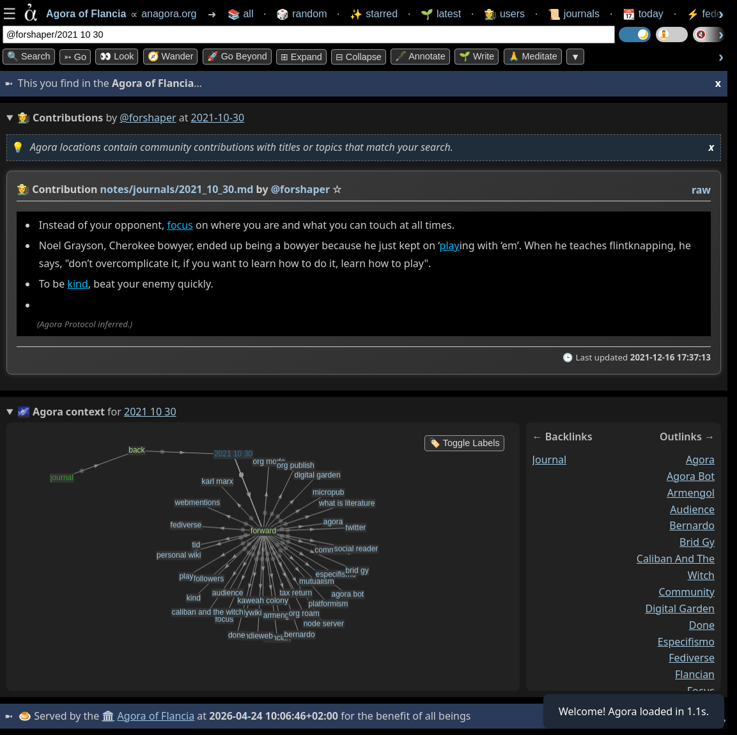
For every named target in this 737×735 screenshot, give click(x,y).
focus (179, 225)
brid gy (697, 542)
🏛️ (108, 716)
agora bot (691, 475)
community (686, 591)
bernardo (692, 525)
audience (692, 509)
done (702, 624)
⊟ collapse (359, 57)
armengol (691, 492)
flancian (695, 674)
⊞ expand (301, 57)
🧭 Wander (171, 56)
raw (701, 190)
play (450, 245)
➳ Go (75, 57)
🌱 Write (476, 56)
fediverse (692, 658)
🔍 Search (28, 56)
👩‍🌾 (23, 189)
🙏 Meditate (532, 56)
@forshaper (148, 118)
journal (549, 459)
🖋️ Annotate (420, 56)
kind (77, 284)
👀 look (117, 56)
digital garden (680, 608)
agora (700, 459)
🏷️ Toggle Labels (464, 443)
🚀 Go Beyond (237, 56)
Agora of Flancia (156, 716)
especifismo (686, 641)
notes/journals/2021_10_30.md (177, 189)
